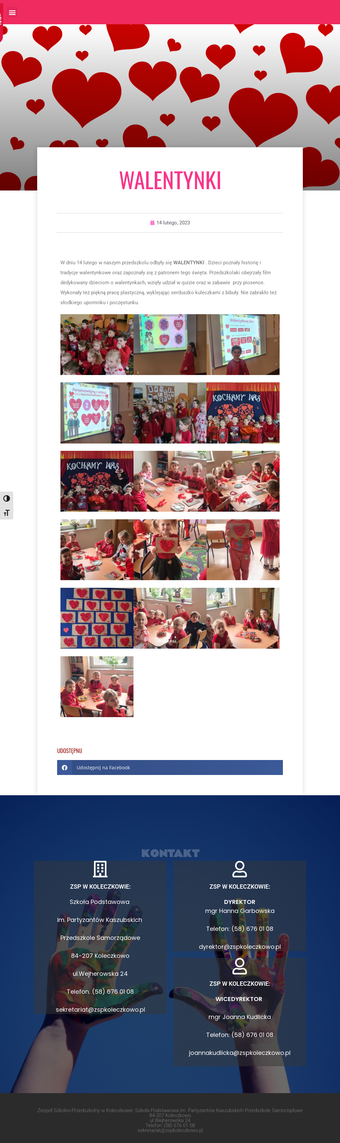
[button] (12, 12)
